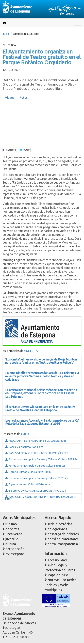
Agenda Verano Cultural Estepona (27, 484)
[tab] (10, 98)
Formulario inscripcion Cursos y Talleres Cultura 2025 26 (41, 459)
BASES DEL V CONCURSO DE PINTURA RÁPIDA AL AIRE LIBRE (40, 498)
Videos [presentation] (9, 97)
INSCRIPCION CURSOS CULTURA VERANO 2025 (35, 490)
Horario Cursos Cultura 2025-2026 (28, 471)
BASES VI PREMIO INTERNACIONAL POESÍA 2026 (36, 453)
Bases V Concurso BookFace (24, 446)
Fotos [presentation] (24, 97)
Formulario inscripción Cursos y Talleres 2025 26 (36, 478)
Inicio (6, 33)
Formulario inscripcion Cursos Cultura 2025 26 (35, 465)
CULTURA (31, 350)
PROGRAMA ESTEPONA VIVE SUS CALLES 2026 (35, 440)
